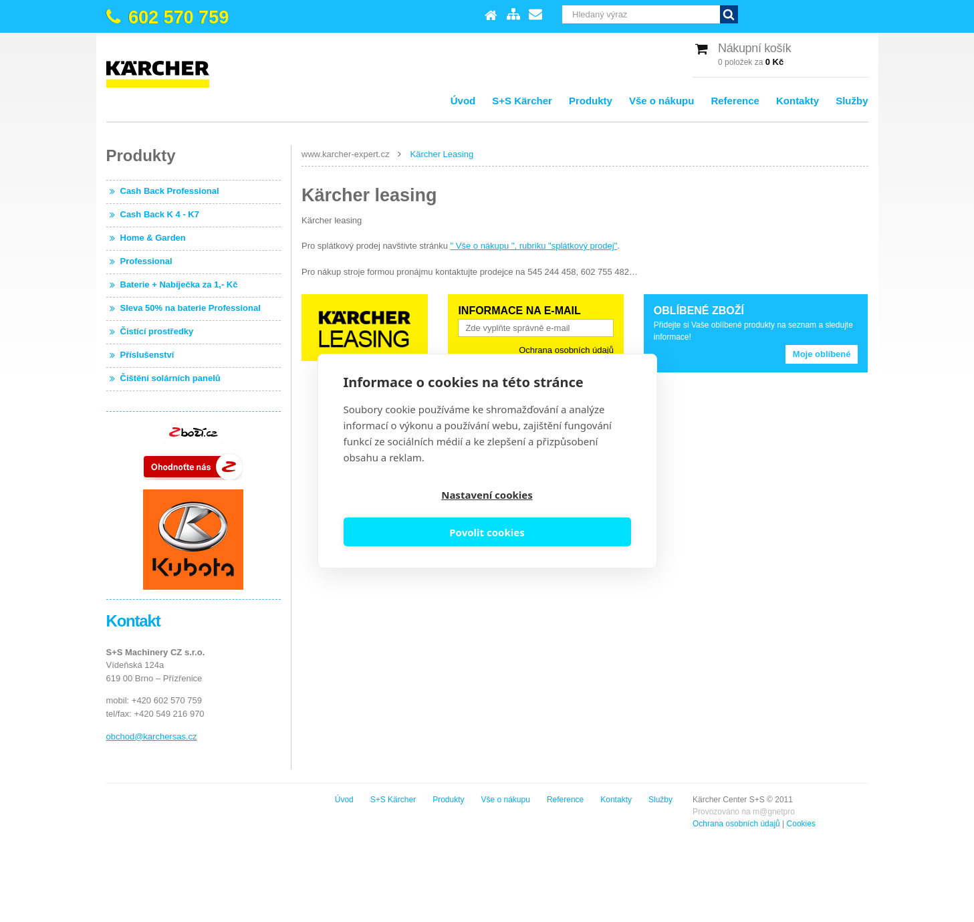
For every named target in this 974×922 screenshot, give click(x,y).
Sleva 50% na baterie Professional (190, 308)
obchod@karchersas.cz (151, 736)
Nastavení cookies (413, 514)
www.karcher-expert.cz (345, 154)
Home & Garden (153, 238)
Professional (146, 261)
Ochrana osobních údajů (566, 350)
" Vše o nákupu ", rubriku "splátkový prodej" (534, 246)
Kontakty (797, 100)
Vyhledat (859, 14)
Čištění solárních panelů (170, 378)
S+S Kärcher (522, 100)
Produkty (590, 100)
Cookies (214, 823)
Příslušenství (147, 355)
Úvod (463, 100)
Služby (852, 100)
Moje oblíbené (822, 354)
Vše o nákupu (662, 100)
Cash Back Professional (169, 191)
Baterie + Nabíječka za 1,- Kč (179, 284)
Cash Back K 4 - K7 (160, 214)
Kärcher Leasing (441, 154)
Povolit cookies (560, 514)
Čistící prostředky (157, 331)
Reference (735, 100)
